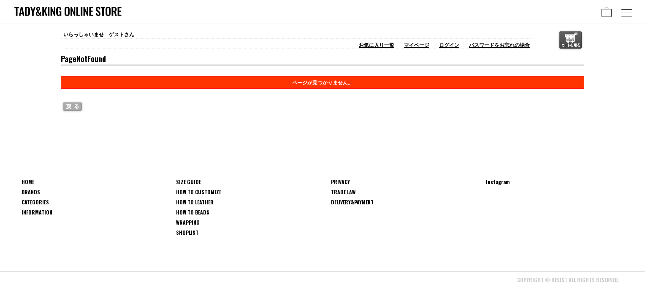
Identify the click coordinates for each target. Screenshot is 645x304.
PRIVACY (340, 181)
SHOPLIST (187, 232)
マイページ (416, 44)
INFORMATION (37, 212)
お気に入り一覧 (376, 44)
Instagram (498, 181)
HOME (28, 181)
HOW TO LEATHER (195, 202)
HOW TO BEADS (192, 212)
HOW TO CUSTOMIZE (198, 191)
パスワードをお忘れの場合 (499, 44)
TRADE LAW (343, 191)
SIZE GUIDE (188, 181)
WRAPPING (188, 222)
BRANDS (31, 191)
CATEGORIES (35, 202)
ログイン (449, 44)
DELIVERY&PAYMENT (352, 202)
